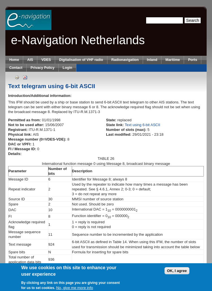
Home (14, 60)
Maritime (172, 60)
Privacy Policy (42, 68)
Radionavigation (125, 60)
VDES (46, 60)
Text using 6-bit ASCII (142, 125)
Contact (15, 68)
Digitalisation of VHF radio (81, 60)
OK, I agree (177, 272)
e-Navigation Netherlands (78, 40)
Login (67, 68)
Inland (152, 60)
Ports (192, 60)
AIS (30, 60)
